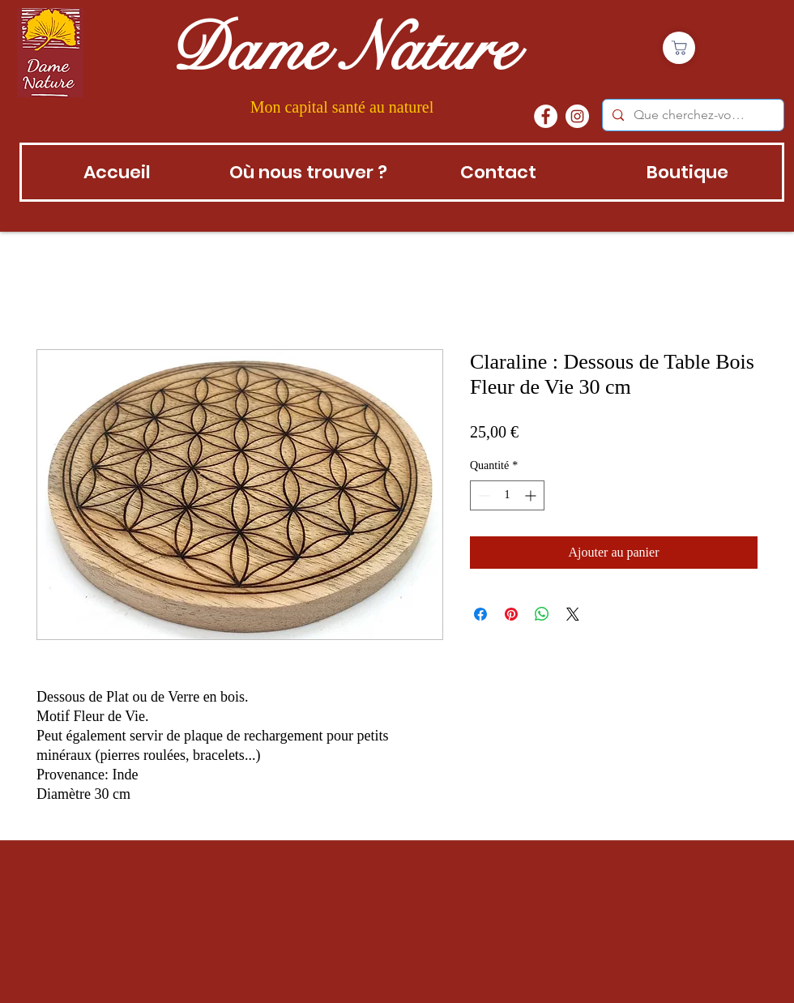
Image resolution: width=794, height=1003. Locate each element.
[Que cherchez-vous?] (691, 115)
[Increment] (532, 495)
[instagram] (577, 116)
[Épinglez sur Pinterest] (511, 614)
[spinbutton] (507, 495)
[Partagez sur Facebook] (480, 614)
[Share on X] (573, 614)
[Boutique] (679, 48)
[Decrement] (482, 495)
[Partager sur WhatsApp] (542, 614)
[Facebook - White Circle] (545, 116)
